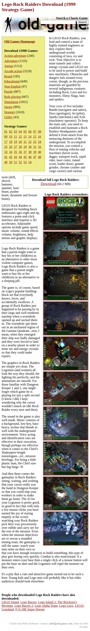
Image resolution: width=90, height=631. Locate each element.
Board (8, 76)
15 (34, 136)
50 (10, 162)
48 (39, 157)
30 (30, 146)
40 (39, 152)
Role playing (12, 96)
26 (10, 146)
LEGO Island (10, 602)
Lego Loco (66, 605)
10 (10, 136)
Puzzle (8, 91)
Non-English (12, 86)
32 (39, 146)
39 (34, 152)
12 (20, 136)
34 (10, 152)
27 (15, 146)
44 (20, 157)
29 (25, 146)
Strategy (9, 112)
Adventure (11, 61)
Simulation (11, 102)
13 (25, 136)
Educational (11, 81)
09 (5, 136)
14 (29, 136)
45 (25, 157)
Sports (8, 107)
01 (5, 131)
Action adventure (15, 55)
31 (34, 146)
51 (15, 162)
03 (15, 131)
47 (34, 157)
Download (48, 184)
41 (5, 157)
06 (30, 131)
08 (39, 131)
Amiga (8, 66)
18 (10, 141)
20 (20, 141)
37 (25, 152)
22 (30, 141)
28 (20, 146)
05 (25, 131)
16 (39, 136)
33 (5, 152)
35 (15, 152)
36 (20, 152)
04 (20, 131)
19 (15, 141)
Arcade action (13, 71)
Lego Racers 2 (23, 605)
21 (25, 141)
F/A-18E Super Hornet (30, 609)
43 (15, 157)
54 (30, 162)
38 (30, 152)
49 (5, 162)
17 (5, 141)
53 (25, 162)
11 (15, 136)
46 (30, 157)
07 (34, 131)
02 (10, 131)
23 (34, 141)
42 (10, 157)
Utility (8, 117)
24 (39, 141)
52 (20, 162)
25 (5, 146)
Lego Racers (28, 602)
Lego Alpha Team (46, 605)
